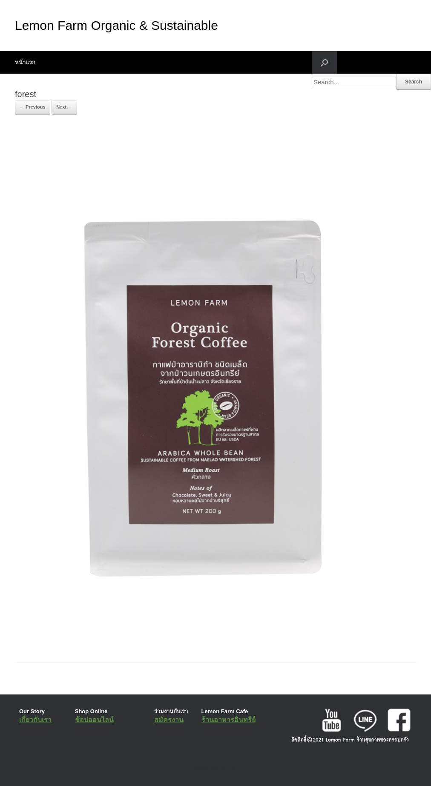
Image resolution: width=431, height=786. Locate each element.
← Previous (33, 106)
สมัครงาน (169, 719)
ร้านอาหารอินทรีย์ (228, 719)
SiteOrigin (209, 768)
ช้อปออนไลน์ (94, 719)
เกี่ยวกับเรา (35, 719)
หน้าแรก (25, 62)
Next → (64, 106)
